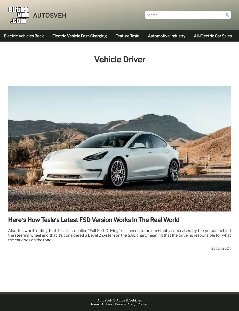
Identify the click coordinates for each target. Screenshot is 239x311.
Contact (144, 304)
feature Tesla (127, 36)
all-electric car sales (213, 36)
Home (94, 304)
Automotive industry (166, 36)
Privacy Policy (125, 304)
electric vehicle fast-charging (79, 36)
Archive (107, 304)
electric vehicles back (24, 36)
